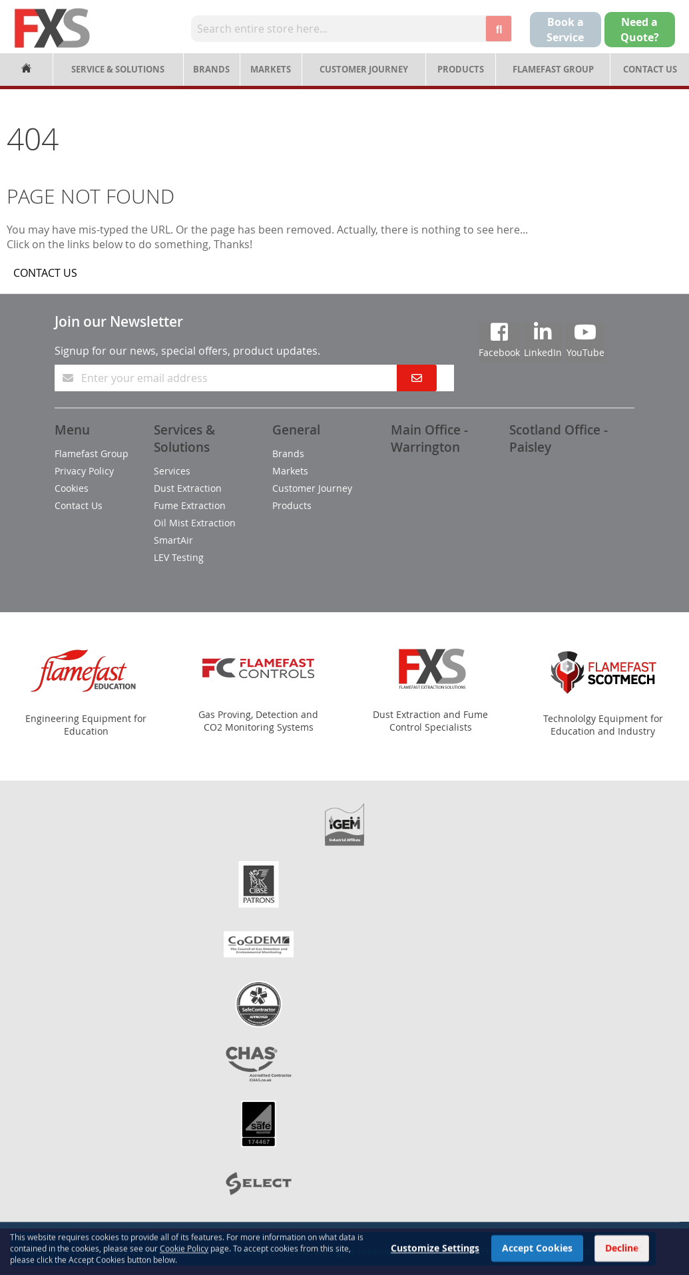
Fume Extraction (190, 505)
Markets (270, 69)
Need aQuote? (639, 30)
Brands (211, 69)
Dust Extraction (188, 488)
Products (460, 69)
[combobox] (338, 28)
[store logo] (52, 28)
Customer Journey (364, 69)
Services (172, 470)
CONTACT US (45, 273)
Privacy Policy (84, 470)
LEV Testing (179, 557)
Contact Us (650, 69)
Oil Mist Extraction (195, 522)
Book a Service (565, 30)
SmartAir (173, 540)
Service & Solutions (117, 69)
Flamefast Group (553, 69)
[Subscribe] (417, 378)
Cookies (72, 488)
